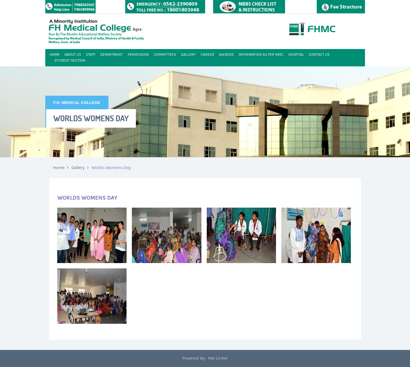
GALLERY (188, 55)
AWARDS (226, 55)
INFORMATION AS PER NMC (260, 55)
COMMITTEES (165, 55)
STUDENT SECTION (69, 60)
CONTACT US (319, 55)
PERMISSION (138, 55)
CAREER (207, 55)
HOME (55, 55)
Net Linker (218, 358)
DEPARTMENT (111, 55)
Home (58, 167)
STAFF (90, 55)
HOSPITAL (296, 55)
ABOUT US (72, 55)
